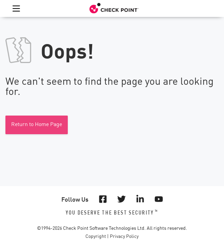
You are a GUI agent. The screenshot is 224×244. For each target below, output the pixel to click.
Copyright (95, 236)
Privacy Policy (124, 236)
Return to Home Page (36, 124)
